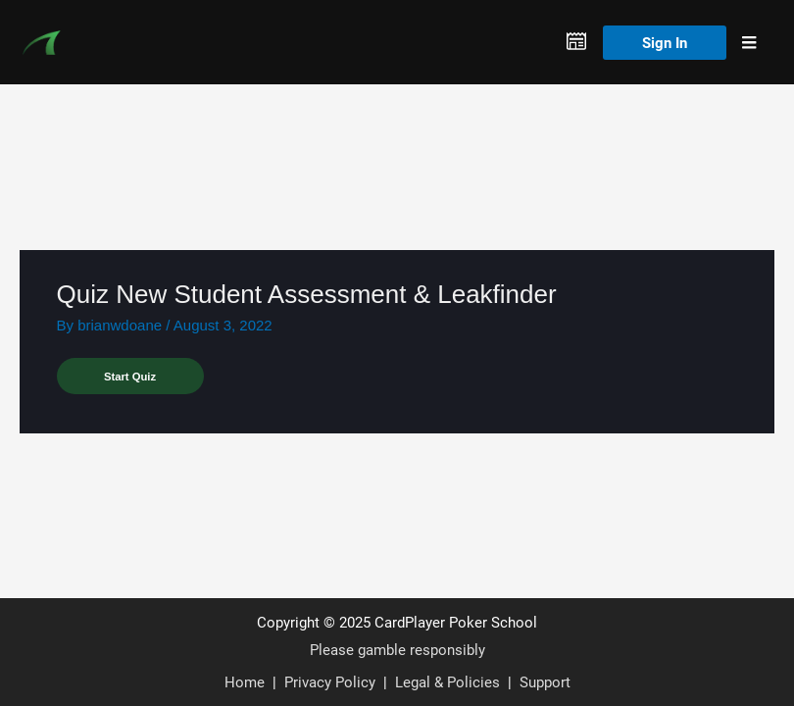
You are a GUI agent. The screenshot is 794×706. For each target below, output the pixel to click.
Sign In (664, 42)
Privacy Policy (329, 681)
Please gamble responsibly (397, 649)
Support (545, 681)
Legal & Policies (447, 681)
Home (244, 681)
